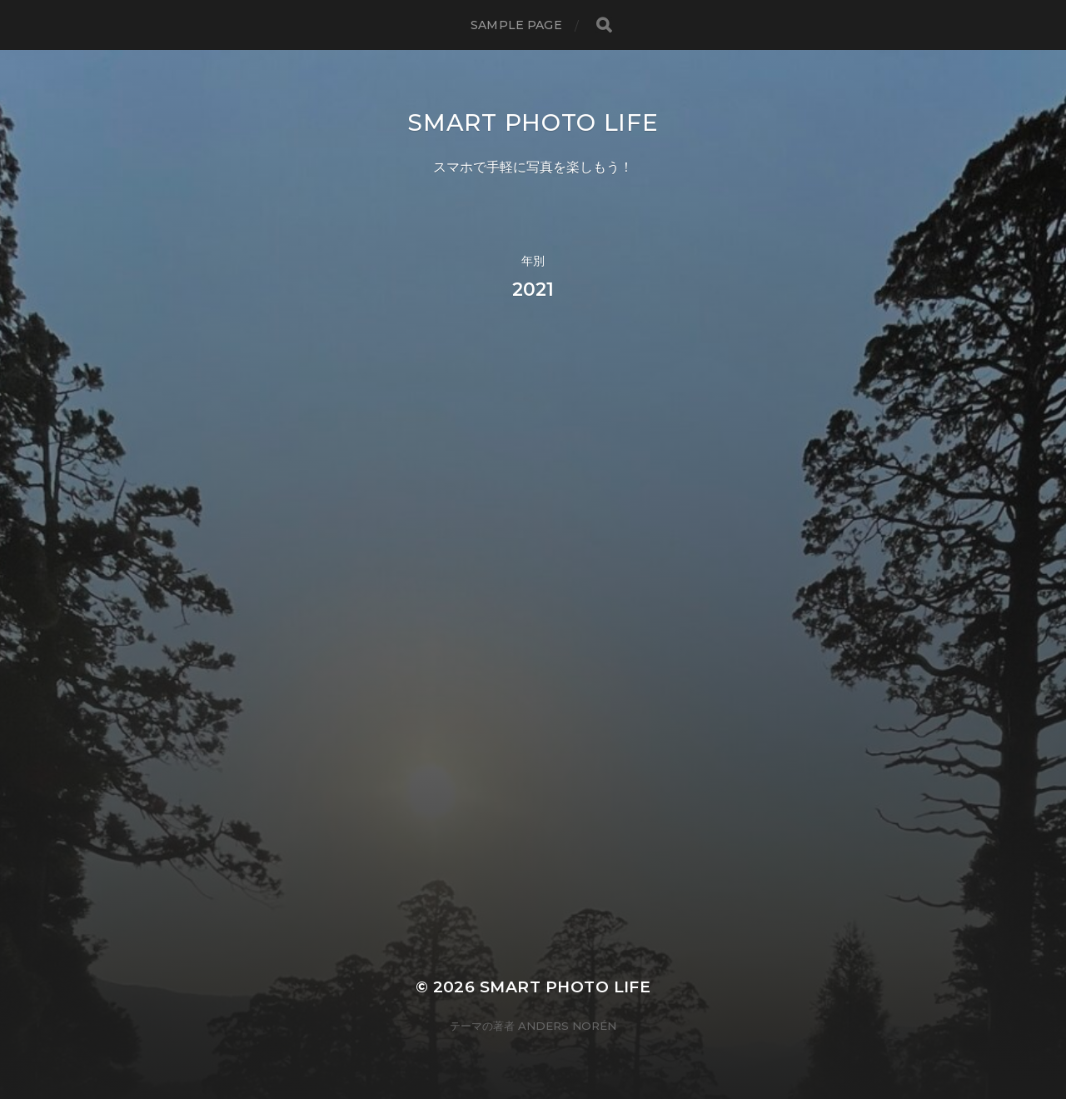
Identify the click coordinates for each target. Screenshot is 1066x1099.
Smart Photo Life (532, 122)
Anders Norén (567, 1025)
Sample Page (516, 24)
